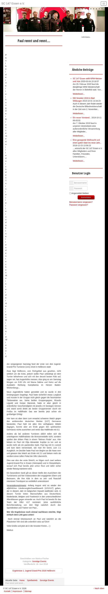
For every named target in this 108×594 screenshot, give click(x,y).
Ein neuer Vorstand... (82, 118)
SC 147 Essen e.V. (13, 3)
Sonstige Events (39, 561)
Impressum (17, 591)
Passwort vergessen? (78, 205)
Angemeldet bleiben (80, 193)
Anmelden (86, 197)
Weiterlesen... (79, 94)
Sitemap (27, 591)
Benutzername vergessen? (81, 202)
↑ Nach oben (98, 588)
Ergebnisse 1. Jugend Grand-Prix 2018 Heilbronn (34, 571)
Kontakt (7, 591)
